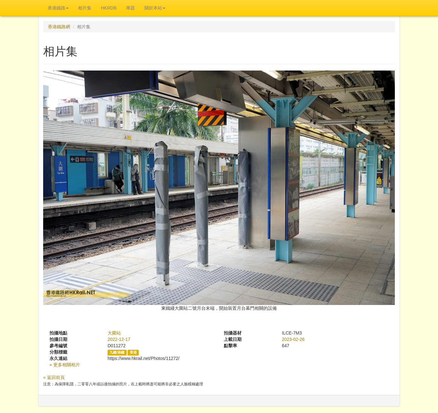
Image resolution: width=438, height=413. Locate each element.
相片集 (84, 7)
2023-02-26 (293, 339)
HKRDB (108, 7)
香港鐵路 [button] (58, 7)
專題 (130, 7)
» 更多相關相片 (65, 364)
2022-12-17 (119, 339)
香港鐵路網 (59, 26)
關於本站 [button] (154, 7)
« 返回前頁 (54, 377)
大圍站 (114, 332)
